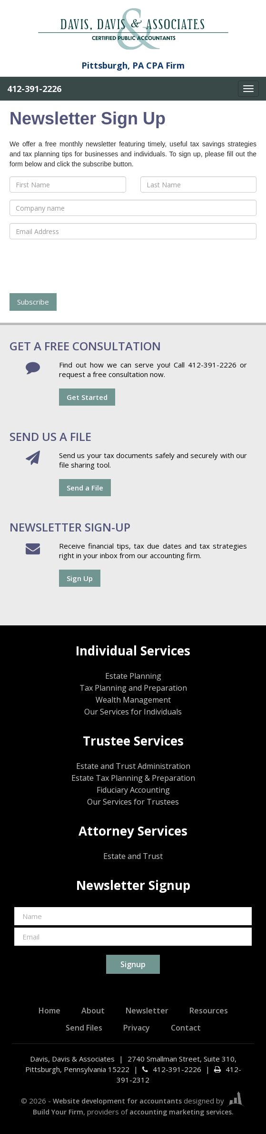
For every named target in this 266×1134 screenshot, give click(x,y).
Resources (208, 1010)
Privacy (136, 1028)
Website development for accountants (117, 1100)
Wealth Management (133, 700)
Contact (186, 1028)
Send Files (84, 1028)
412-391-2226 (34, 88)
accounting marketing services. (181, 1111)
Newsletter (147, 1010)
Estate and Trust (133, 856)
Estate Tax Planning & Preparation (133, 778)
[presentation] (82, 265)
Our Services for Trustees (133, 802)
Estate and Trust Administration (133, 766)
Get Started (87, 397)
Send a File (85, 487)
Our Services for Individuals (133, 711)
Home (49, 1010)
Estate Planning (133, 676)
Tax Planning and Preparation (133, 688)
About (93, 1010)
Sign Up (80, 578)
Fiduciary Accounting (133, 790)
